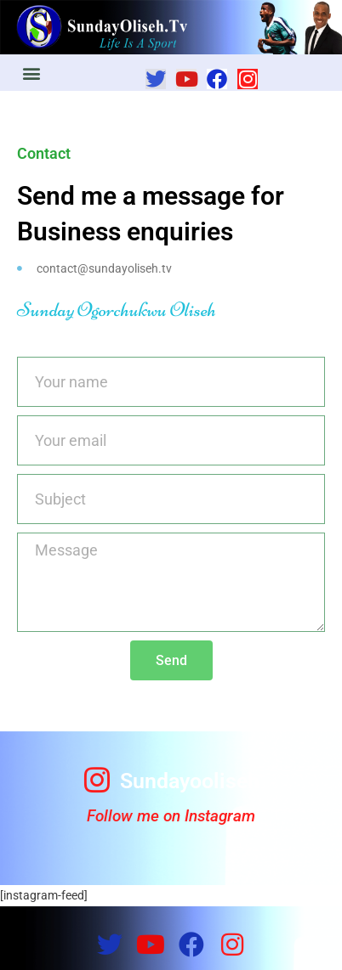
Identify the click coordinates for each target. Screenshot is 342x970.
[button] (31, 73)
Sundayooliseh (189, 781)
